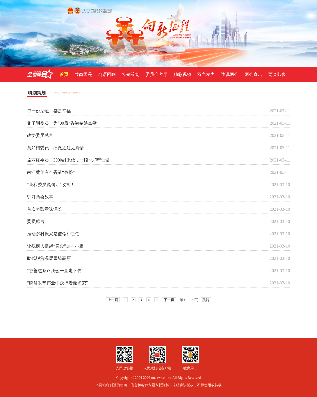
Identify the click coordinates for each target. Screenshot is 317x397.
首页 (64, 74)
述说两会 (230, 74)
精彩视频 (182, 74)
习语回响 (107, 74)
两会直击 (253, 74)
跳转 (205, 300)
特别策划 (130, 74)
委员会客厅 (156, 74)
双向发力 (206, 74)
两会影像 (277, 74)
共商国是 (83, 74)
